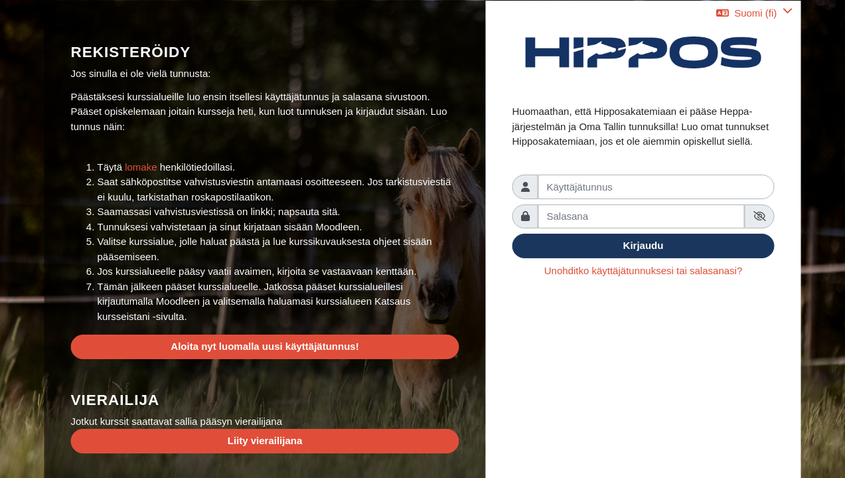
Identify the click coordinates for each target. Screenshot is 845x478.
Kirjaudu (643, 245)
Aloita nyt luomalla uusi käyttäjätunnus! (264, 346)
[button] (754, 13)
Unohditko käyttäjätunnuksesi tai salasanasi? (643, 270)
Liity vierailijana (265, 440)
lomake (142, 167)
